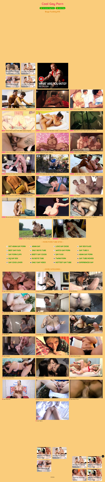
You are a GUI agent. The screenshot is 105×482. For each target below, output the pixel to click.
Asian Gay (60, 8)
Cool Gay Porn (52, 4)
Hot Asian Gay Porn (47, 8)
